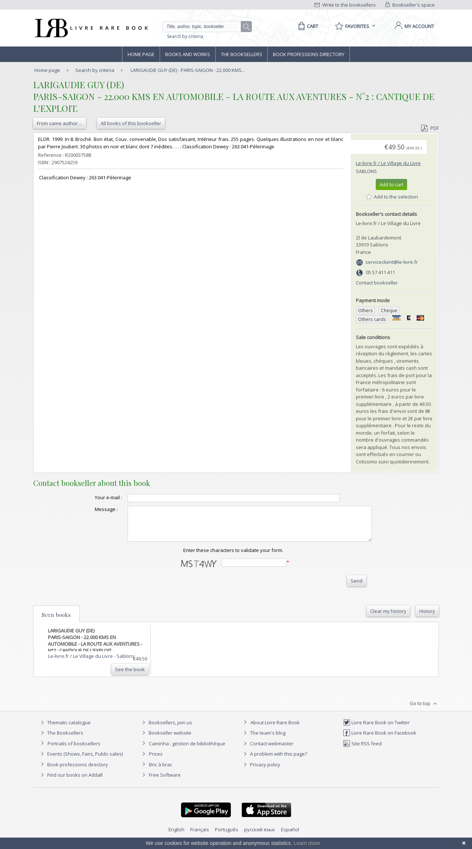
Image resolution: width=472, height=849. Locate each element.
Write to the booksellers (345, 4)
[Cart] (307, 26)
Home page (141, 54)
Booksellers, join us (166, 729)
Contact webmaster (268, 750)
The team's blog (263, 739)
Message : (91, 509)
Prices (156, 760)
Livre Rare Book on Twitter (376, 729)
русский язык (259, 836)
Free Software (165, 781)
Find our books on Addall (71, 781)
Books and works (187, 54)
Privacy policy (261, 771)
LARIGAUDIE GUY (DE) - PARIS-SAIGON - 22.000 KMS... (188, 70)
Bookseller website (165, 739)
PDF (430, 128)
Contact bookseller (377, 282)
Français (199, 836)
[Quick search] (205, 26)
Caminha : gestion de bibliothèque (187, 750)
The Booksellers (241, 54)
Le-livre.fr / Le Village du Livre (388, 163)
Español (290, 836)
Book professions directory (308, 54)
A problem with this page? (274, 760)
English (176, 836)
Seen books (56, 621)
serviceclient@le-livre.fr (391, 262)
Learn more (307, 843)
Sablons (366, 171)
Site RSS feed (362, 750)
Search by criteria (185, 36)
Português (226, 836)
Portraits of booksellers (74, 750)
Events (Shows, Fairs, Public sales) (81, 760)
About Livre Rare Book (275, 729)
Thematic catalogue (65, 729)
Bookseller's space (410, 4)
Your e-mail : (93, 497)
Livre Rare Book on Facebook (379, 739)
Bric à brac (160, 771)
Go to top (424, 710)
